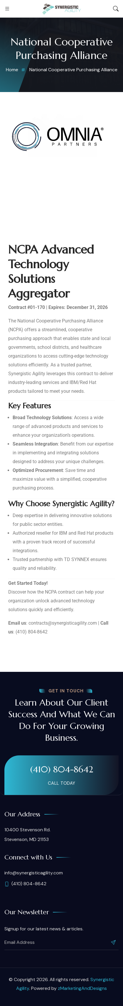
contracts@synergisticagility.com (62, 623)
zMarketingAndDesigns (82, 988)
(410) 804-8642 (61, 769)
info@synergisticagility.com (33, 873)
